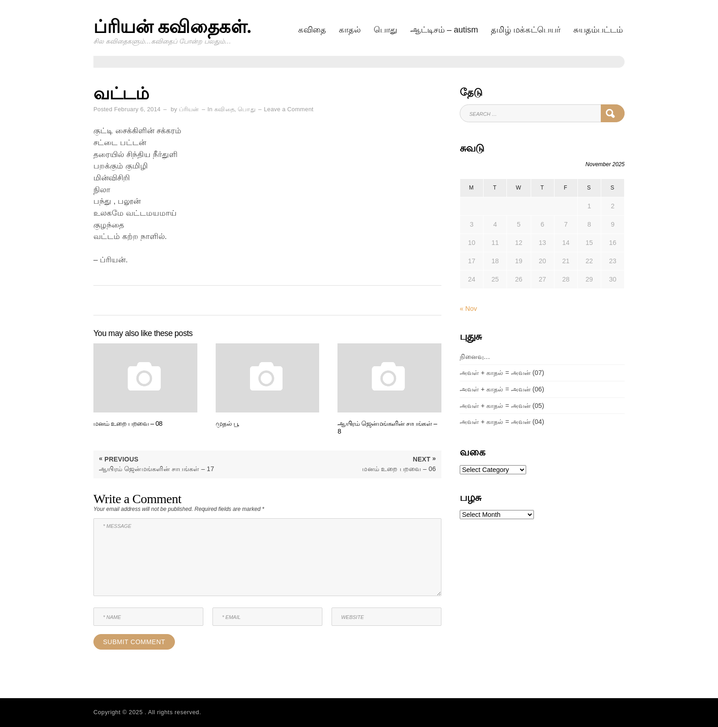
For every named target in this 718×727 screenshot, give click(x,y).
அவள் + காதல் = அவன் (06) (502, 389)
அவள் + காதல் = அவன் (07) (502, 372)
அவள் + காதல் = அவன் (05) (502, 405)
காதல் (350, 29)
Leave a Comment (288, 109)
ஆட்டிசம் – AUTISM (444, 29)
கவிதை (312, 29)
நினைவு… (475, 356)
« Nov (468, 308)
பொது (385, 29)
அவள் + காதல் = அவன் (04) (502, 421)
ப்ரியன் (189, 109)
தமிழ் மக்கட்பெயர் (525, 29)
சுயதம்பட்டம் (598, 29)
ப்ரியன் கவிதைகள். (172, 26)
